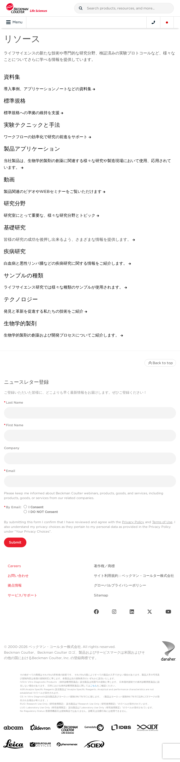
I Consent (35, 507)
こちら (93, 685)
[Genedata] (94, 728)
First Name (13, 425)
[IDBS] (121, 728)
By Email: (12, 507)
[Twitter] (149, 612)
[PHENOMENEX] (67, 745)
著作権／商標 (104, 566)
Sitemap (101, 595)
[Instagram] (114, 612)
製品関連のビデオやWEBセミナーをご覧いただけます (53, 191)
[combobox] (124, 8)
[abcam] (13, 728)
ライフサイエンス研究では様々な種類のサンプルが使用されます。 (64, 287)
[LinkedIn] (132, 612)
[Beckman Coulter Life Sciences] (67, 728)
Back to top (160, 362)
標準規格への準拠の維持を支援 (32, 112)
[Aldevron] (40, 728)
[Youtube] (168, 612)
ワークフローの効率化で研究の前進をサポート (46, 136)
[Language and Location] (167, 22)
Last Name (13, 402)
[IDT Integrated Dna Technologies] (148, 728)
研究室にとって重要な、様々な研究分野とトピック (50, 215)
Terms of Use (162, 522)
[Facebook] (96, 612)
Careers (14, 566)
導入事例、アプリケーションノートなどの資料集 (48, 88)
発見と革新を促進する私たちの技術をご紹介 (44, 311)
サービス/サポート (22, 595)
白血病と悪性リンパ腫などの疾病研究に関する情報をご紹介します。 (66, 263)
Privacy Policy (133, 522)
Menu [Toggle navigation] (14, 22)
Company (11, 448)
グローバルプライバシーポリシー (120, 585)
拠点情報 (15, 585)
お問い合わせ (18, 576)
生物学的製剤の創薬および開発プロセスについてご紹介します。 (62, 335)
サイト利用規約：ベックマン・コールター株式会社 (134, 576)
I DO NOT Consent (43, 512)
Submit (15, 542)
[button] (80, 8)
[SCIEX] (94, 745)
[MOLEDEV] (40, 745)
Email (9, 470)
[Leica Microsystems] (13, 745)
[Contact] (153, 22)
